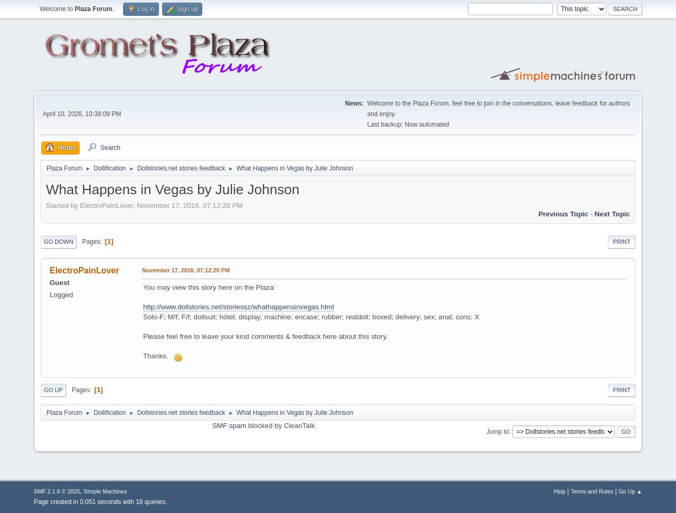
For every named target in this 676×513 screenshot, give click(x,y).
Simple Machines (105, 491)
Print (622, 242)
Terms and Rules (592, 491)
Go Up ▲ (630, 491)
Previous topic (563, 214)
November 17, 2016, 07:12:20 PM (186, 270)
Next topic (612, 214)
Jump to (497, 431)
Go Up (53, 390)
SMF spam (229, 426)
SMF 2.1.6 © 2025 (57, 491)
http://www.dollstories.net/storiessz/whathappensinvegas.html (238, 307)
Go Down (58, 242)
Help (560, 491)
